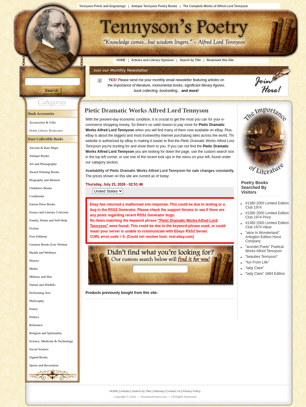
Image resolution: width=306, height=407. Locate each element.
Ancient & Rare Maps (43, 147)
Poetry (33, 309)
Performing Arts (40, 293)
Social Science (38, 349)
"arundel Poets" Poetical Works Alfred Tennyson (264, 249)
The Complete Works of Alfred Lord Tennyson (215, 6)
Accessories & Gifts (42, 122)
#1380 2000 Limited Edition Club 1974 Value (267, 225)
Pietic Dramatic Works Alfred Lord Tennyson (147, 110)
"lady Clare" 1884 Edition (265, 274)
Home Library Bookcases (46, 130)
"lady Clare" (254, 268)
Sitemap (158, 391)
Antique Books (39, 156)
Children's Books (40, 188)
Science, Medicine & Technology (51, 341)
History (34, 260)
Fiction (34, 228)
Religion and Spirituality (45, 333)
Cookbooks (36, 196)
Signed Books (38, 357)
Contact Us (173, 391)
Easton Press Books (42, 204)
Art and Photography (43, 164)
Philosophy (36, 301)
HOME (121, 60)
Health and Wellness (42, 252)
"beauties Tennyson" (261, 257)
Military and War (40, 276)
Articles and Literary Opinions (152, 60)
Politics (34, 317)
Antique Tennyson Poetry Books (154, 6)
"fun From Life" (257, 262)
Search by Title (190, 60)
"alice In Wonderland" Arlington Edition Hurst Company (263, 237)
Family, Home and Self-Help (48, 220)
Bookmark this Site (220, 60)
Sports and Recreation (43, 365)
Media (33, 268)
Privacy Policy (192, 391)
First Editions (38, 236)
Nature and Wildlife (42, 284)
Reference (36, 325)
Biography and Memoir (44, 180)
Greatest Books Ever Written (48, 244)
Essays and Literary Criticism (48, 212)
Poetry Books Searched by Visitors (254, 187)
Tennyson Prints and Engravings (102, 6)
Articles (124, 391)
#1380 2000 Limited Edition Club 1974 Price (267, 215)
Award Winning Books (44, 172)
